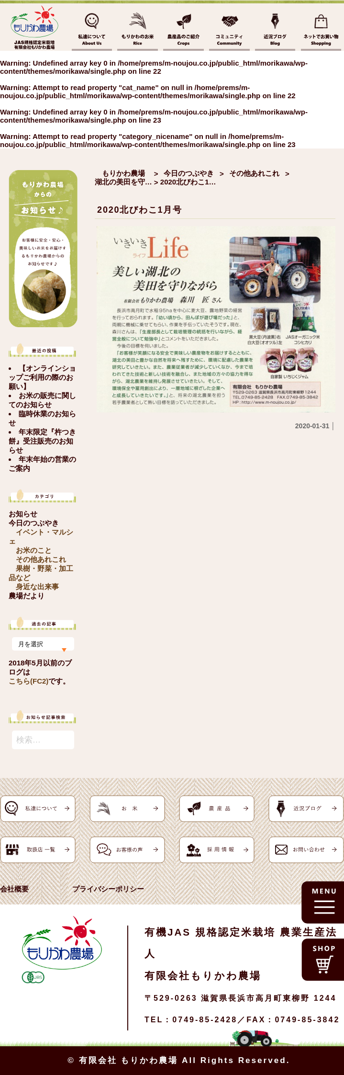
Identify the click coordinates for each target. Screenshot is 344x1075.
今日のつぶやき (34, 523)
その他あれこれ (41, 559)
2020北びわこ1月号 (139, 210)
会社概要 (14, 889)
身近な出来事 (37, 587)
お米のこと (34, 550)
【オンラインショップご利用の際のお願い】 (42, 377)
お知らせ (23, 514)
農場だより (26, 596)
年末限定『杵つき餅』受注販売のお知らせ (42, 441)
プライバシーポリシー (108, 889)
